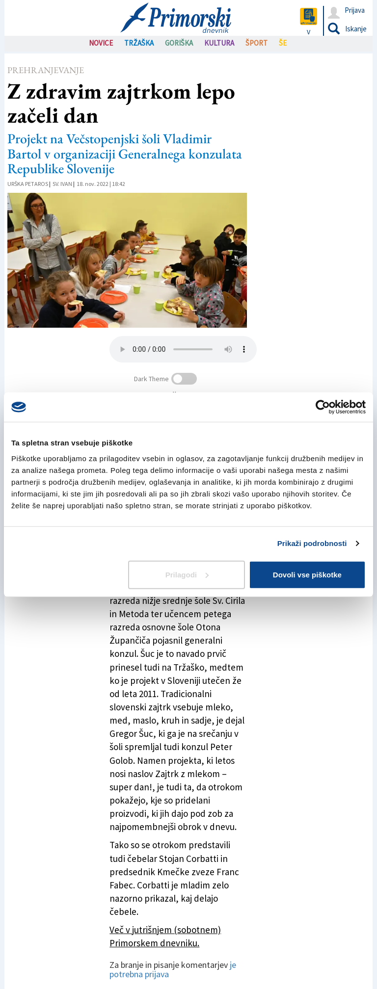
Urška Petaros (27, 183)
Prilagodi (187, 574)
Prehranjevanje (45, 70)
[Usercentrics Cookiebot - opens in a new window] (323, 407)
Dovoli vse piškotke (307, 574)
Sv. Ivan (62, 183)
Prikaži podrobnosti (312, 543)
